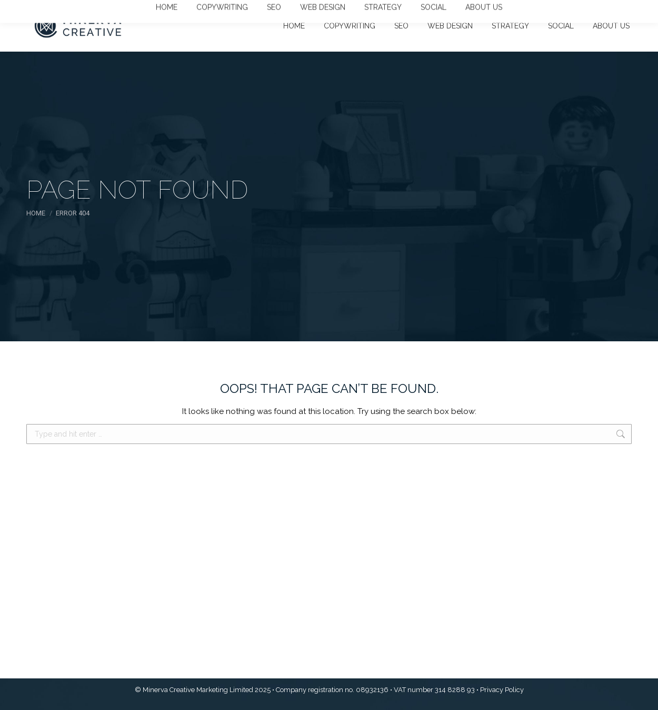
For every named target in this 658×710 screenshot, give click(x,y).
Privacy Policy (502, 690)
